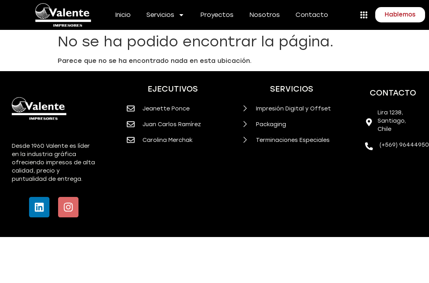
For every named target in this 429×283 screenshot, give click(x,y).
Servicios (165, 15)
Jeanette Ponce (166, 108)
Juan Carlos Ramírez (171, 124)
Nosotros (264, 14)
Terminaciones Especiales (293, 140)
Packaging (271, 124)
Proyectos (217, 14)
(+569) (389, 145)
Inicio (123, 14)
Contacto (312, 14)
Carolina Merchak (167, 140)
